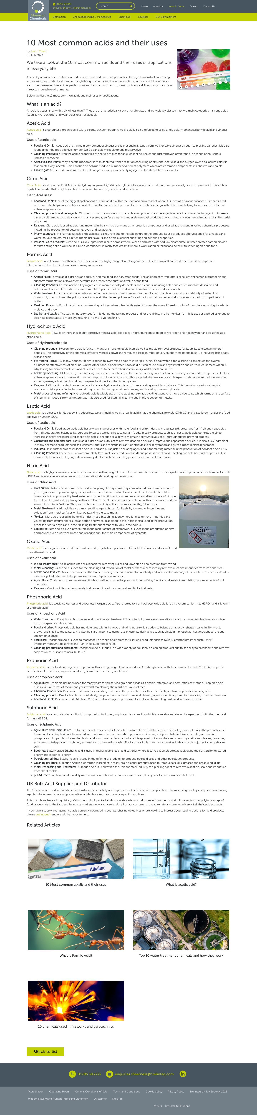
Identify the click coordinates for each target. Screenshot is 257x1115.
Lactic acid (34, 412)
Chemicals (124, 16)
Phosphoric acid (37, 603)
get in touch (44, 814)
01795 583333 (62, 4)
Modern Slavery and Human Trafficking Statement (58, 1098)
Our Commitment (165, 16)
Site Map (117, 1098)
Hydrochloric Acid (39, 332)
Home (144, 6)
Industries (142, 16)
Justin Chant (38, 51)
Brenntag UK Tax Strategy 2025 (208, 1091)
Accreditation (36, 1091)
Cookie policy (154, 1091)
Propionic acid (36, 667)
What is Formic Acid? (76, 955)
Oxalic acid (34, 548)
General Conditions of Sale (91, 1091)
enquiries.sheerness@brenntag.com (72, 7)
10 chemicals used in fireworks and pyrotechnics (76, 1026)
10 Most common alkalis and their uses (76, 884)
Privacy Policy (176, 1091)
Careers (194, 6)
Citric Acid (34, 185)
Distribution (59, 16)
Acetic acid (34, 129)
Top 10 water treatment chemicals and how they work (181, 955)
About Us (158, 6)
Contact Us (209, 6)
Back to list (45, 1051)
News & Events (176, 6)
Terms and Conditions (126, 1091)
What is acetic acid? (181, 884)
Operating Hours (59, 1091)
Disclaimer (100, 1098)
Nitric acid (34, 472)
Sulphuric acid (36, 714)
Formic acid (35, 261)
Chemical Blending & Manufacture (92, 16)
